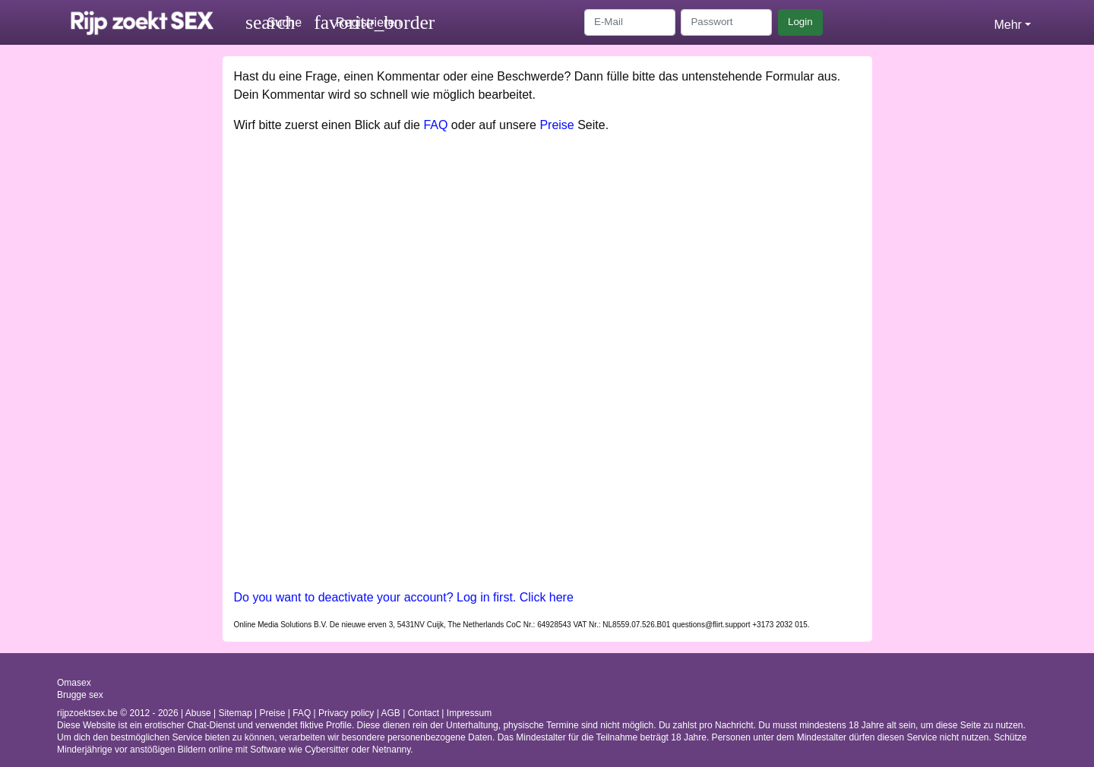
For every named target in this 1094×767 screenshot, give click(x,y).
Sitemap (235, 713)
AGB (390, 713)
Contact (423, 713)
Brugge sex (80, 695)
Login (800, 21)
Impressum (469, 713)
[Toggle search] (273, 22)
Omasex (74, 682)
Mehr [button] (1007, 24)
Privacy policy (346, 713)
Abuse (198, 713)
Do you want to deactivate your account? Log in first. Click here (404, 597)
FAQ (435, 124)
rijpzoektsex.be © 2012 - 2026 (118, 713)
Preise (556, 124)
